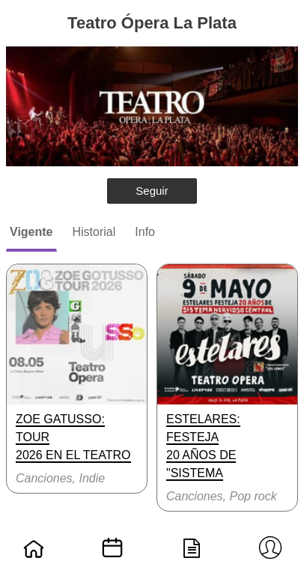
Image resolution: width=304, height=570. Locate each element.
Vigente (31, 231)
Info (145, 231)
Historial (94, 231)
